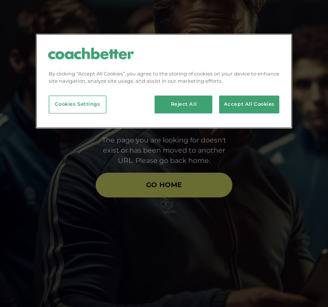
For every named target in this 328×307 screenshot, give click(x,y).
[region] (164, 81)
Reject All (184, 104)
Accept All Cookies (249, 104)
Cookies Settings (77, 104)
